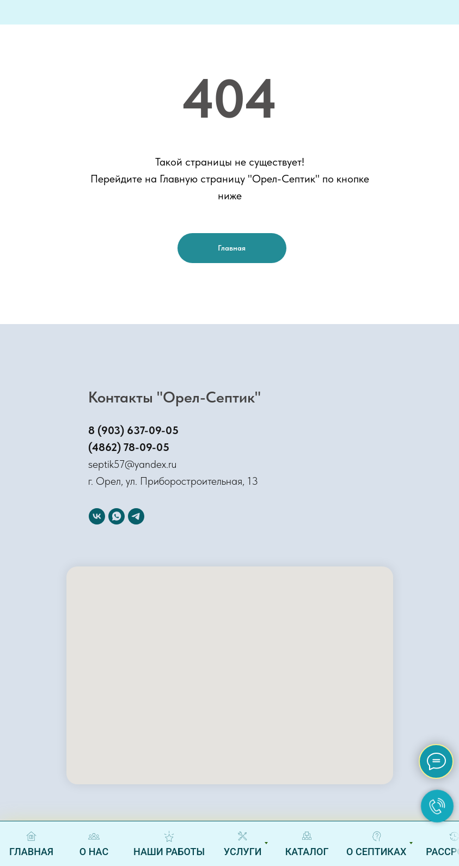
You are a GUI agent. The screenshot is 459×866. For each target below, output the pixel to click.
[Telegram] (136, 516)
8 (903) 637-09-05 (133, 430)
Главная (232, 247)
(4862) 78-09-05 (128, 447)
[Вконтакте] (97, 516)
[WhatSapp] (116, 516)
